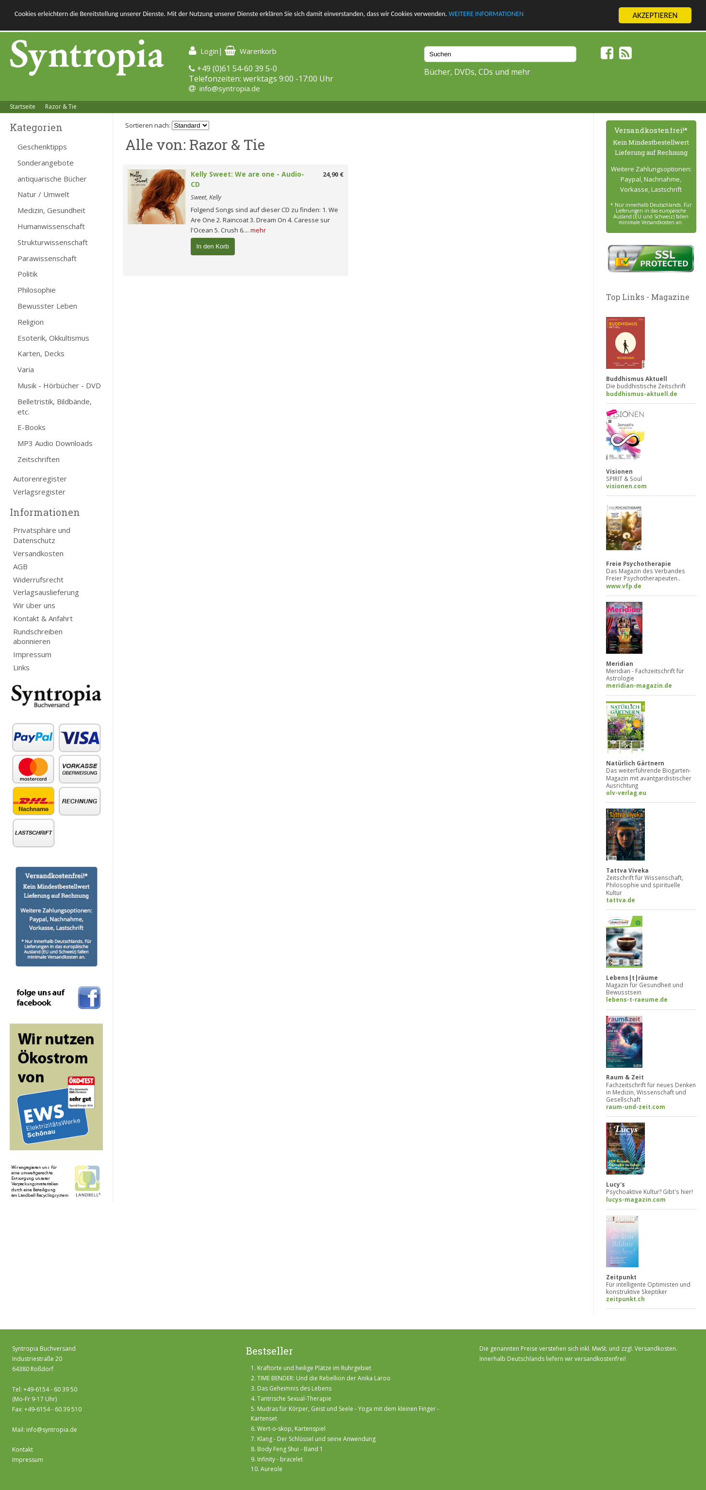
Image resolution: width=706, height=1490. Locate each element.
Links (21, 667)
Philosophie (36, 290)
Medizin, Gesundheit (51, 210)
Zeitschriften (38, 459)
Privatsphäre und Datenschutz (41, 535)
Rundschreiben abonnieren (38, 636)
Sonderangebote (45, 162)
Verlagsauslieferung (46, 592)
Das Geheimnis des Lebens (294, 1388)
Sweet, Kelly (206, 197)
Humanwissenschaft (51, 226)
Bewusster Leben (47, 306)
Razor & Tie (61, 106)
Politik (27, 274)
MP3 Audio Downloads (55, 443)
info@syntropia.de (229, 88)
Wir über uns (34, 605)
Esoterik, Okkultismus (53, 338)
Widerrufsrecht (38, 579)
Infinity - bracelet (280, 1459)
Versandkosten (38, 553)
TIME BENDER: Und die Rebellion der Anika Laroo (324, 1378)
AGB (20, 566)
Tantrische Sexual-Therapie (294, 1398)
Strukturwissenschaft (52, 242)
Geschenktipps (42, 146)
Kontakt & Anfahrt (43, 618)
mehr (258, 230)
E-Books (31, 427)
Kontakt (22, 1449)
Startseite (22, 106)
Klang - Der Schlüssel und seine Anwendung (316, 1439)
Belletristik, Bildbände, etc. (54, 406)
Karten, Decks (41, 353)
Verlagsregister (39, 492)
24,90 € (333, 174)
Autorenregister (40, 478)
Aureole (271, 1469)
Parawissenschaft (47, 258)
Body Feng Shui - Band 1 (290, 1449)
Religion (30, 322)
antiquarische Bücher (52, 178)
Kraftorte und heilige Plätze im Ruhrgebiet (314, 1368)
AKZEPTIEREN (654, 15)
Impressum (32, 654)
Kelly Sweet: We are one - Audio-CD (247, 179)
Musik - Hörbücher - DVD (59, 385)
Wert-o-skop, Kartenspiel (291, 1428)
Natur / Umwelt (43, 194)
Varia (25, 369)
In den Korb (213, 246)
